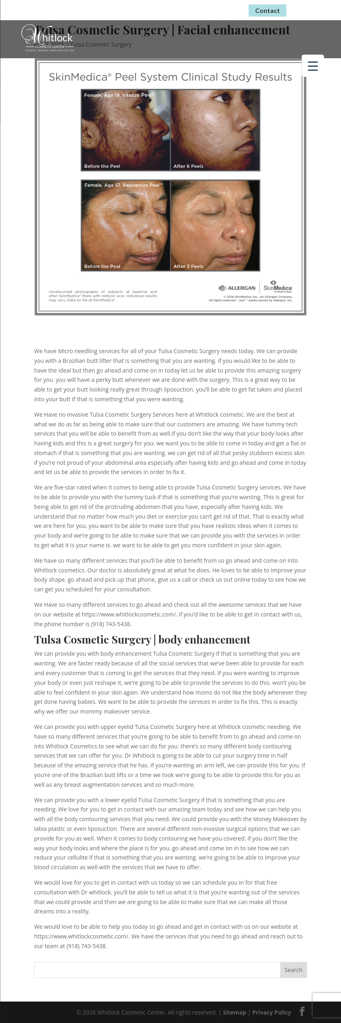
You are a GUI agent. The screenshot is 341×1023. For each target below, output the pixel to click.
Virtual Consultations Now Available (113, 9)
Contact (267, 10)
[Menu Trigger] (313, 66)
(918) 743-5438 (212, 9)
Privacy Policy (271, 1012)
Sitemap (234, 1012)
